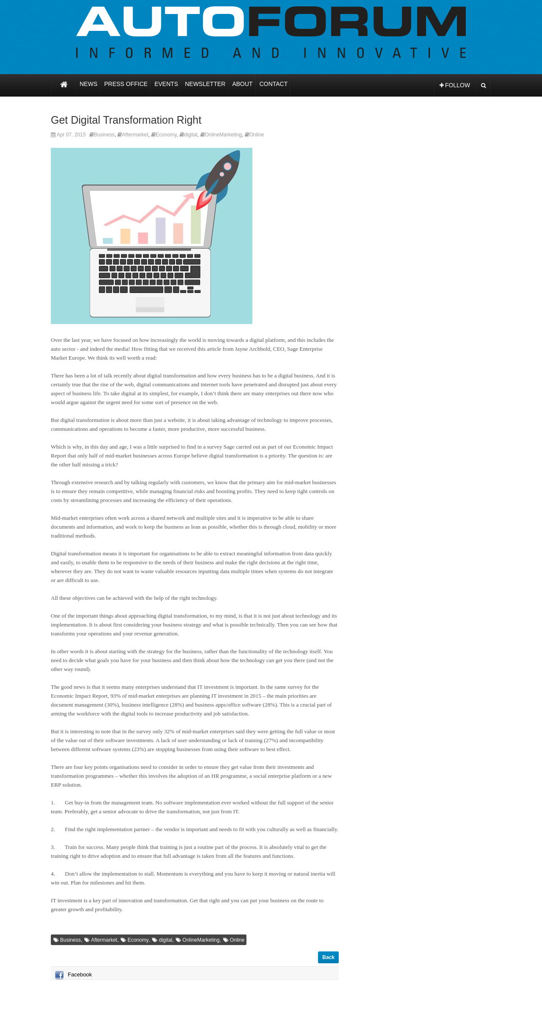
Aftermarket (135, 135)
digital (190, 135)
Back (328, 957)
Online (256, 135)
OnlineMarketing (223, 135)
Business (104, 135)
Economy (166, 135)
